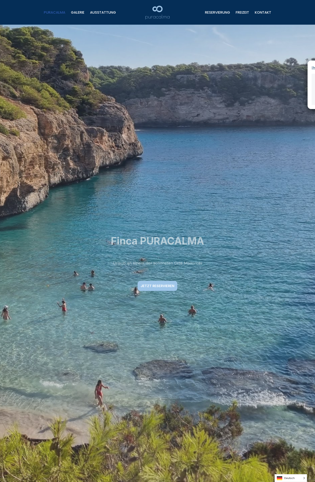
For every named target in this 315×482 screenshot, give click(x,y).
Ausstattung (103, 12)
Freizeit (242, 12)
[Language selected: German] (291, 478)
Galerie (77, 12)
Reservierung (217, 12)
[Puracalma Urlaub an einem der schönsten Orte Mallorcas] (157, 12)
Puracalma (54, 12)
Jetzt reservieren (157, 286)
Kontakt (263, 12)
